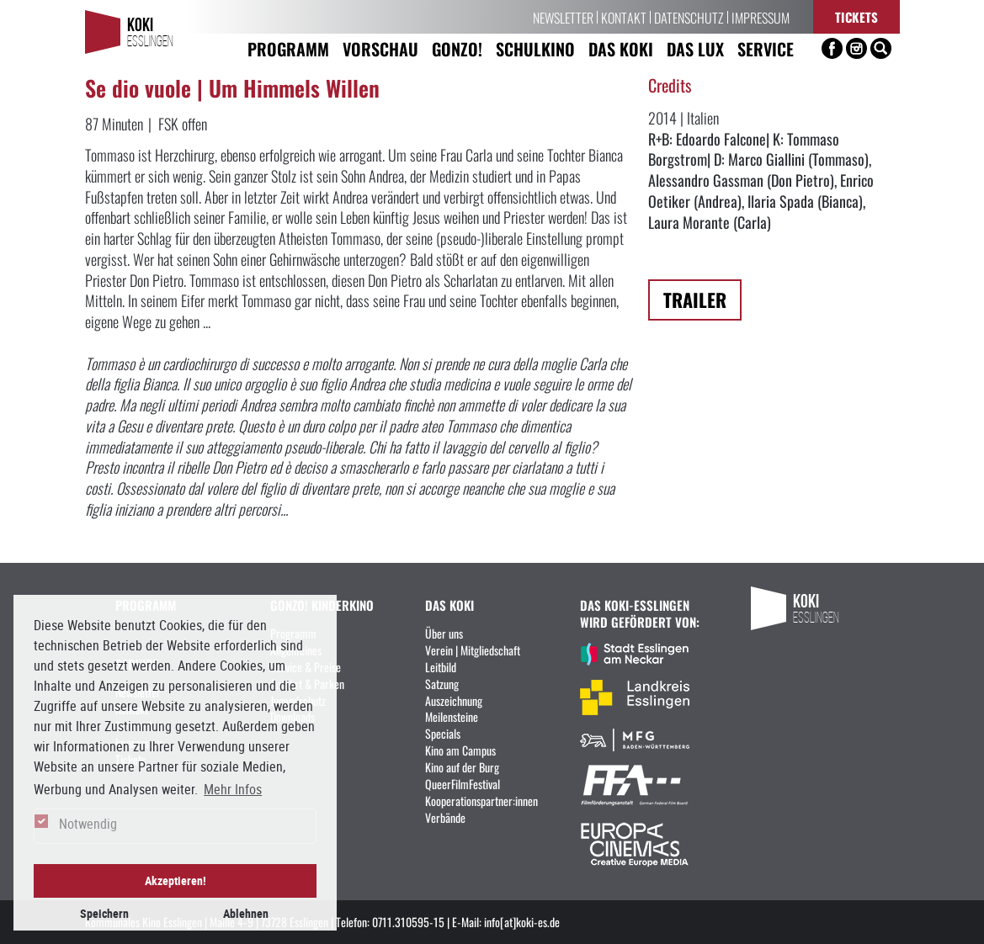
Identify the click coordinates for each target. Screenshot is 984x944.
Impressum (760, 17)
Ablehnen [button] (246, 913)
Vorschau (380, 48)
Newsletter (563, 17)
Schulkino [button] (535, 48)
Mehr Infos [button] (233, 789)
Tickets (856, 16)
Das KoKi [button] (620, 48)
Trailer (694, 299)
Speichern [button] (104, 913)
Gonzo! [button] (457, 48)
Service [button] (765, 48)
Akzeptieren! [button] (175, 880)
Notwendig (88, 823)
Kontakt (623, 17)
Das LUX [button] (695, 48)
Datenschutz (689, 17)
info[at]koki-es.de (522, 921)
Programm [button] (288, 48)
